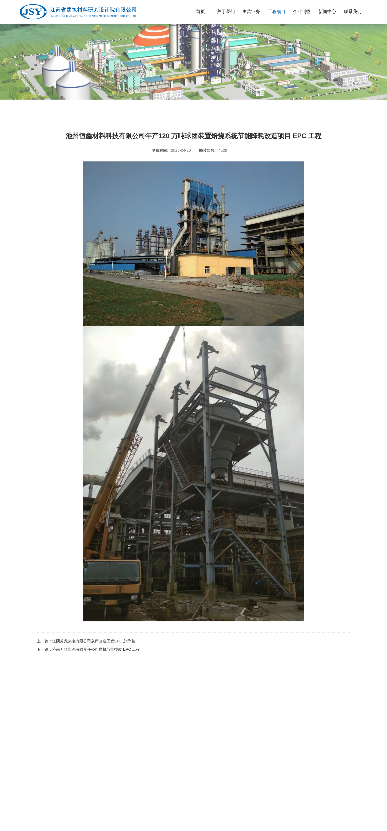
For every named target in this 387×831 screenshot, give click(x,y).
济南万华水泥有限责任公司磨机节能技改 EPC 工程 (96, 649)
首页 (200, 11)
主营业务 (251, 11)
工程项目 (276, 11)
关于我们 (226, 11)
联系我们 (353, 11)
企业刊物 (302, 11)
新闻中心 (327, 11)
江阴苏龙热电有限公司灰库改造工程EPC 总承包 (93, 641)
